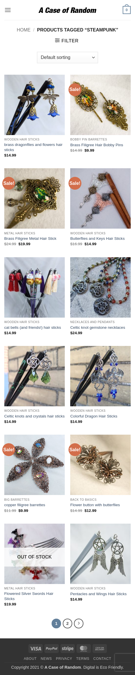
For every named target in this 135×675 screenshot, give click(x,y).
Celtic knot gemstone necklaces (97, 327)
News (46, 659)
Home (23, 29)
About (30, 659)
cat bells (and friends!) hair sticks (32, 327)
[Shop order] (67, 57)
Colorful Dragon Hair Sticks (93, 416)
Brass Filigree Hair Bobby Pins (96, 145)
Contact (102, 659)
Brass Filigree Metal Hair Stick (30, 238)
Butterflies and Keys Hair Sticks (97, 238)
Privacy (64, 659)
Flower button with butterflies (95, 505)
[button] (7, 10)
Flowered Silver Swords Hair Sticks (28, 596)
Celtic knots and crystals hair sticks (34, 416)
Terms (82, 659)
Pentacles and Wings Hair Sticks (98, 594)
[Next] (79, 623)
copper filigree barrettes (24, 505)
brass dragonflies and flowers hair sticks (33, 147)
